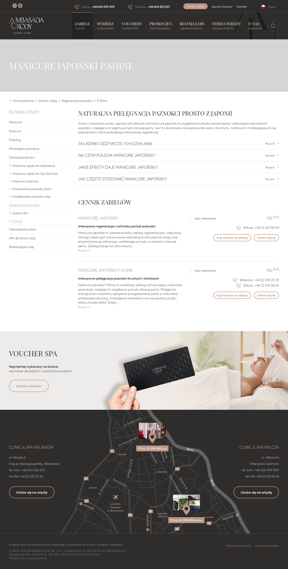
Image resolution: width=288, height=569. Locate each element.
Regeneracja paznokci (24, 205)
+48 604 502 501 (159, 7)
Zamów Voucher (222, 6)
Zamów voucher (29, 386)
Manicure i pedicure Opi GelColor (35, 173)
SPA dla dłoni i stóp (22, 238)
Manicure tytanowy (25, 181)
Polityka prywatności (239, 545)
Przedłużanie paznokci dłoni (32, 189)
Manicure (15, 122)
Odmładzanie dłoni (22, 229)
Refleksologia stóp (21, 247)
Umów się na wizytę (31, 492)
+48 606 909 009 (103, 7)
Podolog (14, 140)
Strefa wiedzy (226, 25)
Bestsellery (192, 25)
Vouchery (132, 25)
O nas (255, 25)
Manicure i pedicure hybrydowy (33, 166)
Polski (272, 7)
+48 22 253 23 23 (266, 280)
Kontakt (242, 6)
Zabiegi (82, 25)
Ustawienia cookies (267, 545)
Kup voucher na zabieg (230, 238)
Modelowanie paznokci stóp (31, 197)
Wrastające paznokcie (24, 149)
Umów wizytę (195, 6)
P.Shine (17, 221)
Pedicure (15, 131)
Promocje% (160, 25)
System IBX (20, 213)
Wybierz (105, 25)
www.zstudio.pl (37, 558)
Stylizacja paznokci (22, 157)
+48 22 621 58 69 (266, 227)
